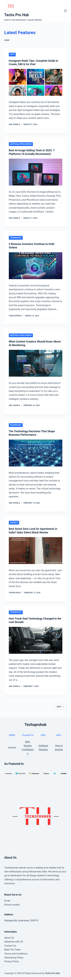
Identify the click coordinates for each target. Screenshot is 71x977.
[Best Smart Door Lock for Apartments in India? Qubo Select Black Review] (35, 550)
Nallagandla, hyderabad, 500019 (21, 920)
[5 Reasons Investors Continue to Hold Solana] (35, 265)
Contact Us (10, 945)
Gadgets (14, 523)
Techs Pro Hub (16, 15)
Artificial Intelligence (21, 144)
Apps (12, 54)
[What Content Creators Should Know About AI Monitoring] (35, 363)
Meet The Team (12, 949)
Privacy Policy (11, 961)
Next (60, 707)
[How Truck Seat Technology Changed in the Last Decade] (35, 640)
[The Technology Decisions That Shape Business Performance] (35, 453)
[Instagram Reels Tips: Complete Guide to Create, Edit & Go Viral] (35, 82)
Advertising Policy (13, 957)
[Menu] (65, 10)
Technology (16, 238)
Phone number (12, 904)
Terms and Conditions (16, 953)
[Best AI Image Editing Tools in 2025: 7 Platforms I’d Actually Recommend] (35, 172)
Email (7, 900)
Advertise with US (13, 941)
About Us (9, 937)
